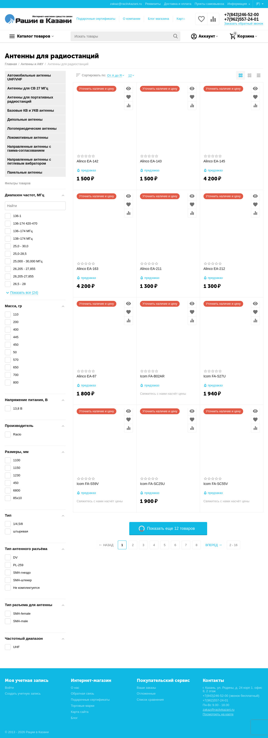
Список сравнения (150, 699)
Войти (9, 687)
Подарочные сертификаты (95, 18)
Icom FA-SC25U (152, 484)
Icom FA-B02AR (152, 376)
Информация (237, 4)
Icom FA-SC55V (215, 484)
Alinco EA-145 (214, 161)
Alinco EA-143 (151, 161)
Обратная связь (82, 693)
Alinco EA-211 (151, 269)
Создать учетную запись (23, 693)
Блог (74, 718)
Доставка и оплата (177, 4)
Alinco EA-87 (86, 376)
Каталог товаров (35, 36)
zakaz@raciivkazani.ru (126, 4)
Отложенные (146, 693)
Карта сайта (185, 18)
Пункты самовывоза (209, 4)
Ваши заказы (146, 687)
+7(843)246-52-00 (241, 14)
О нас (75, 687)
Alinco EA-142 (87, 161)
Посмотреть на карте (218, 714)
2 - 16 (234, 545)
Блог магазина (158, 18)
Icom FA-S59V (88, 484)
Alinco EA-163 (87, 269)
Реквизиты (153, 4)
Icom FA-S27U (214, 376)
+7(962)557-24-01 (241, 19)
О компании (131, 18)
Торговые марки (82, 706)
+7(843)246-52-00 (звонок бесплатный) (231, 696)
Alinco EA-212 (214, 269)
